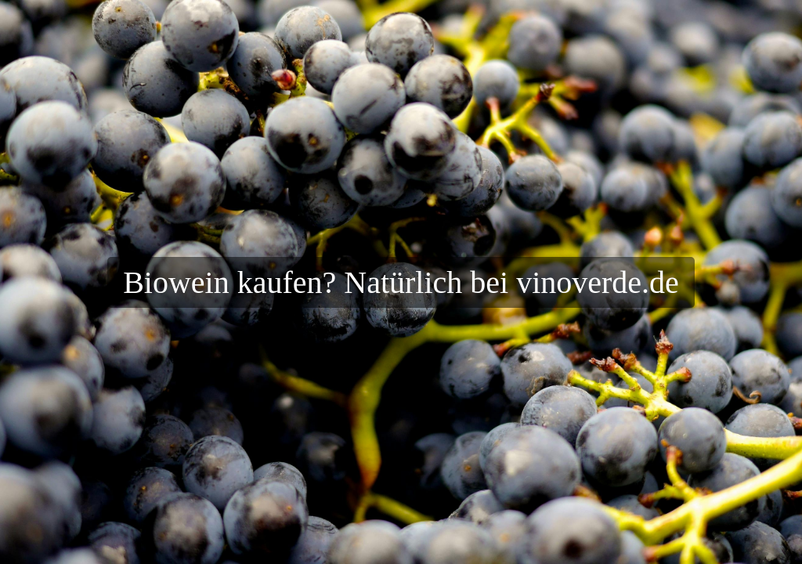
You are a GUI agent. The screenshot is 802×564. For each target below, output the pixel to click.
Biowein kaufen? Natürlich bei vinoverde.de (401, 282)
